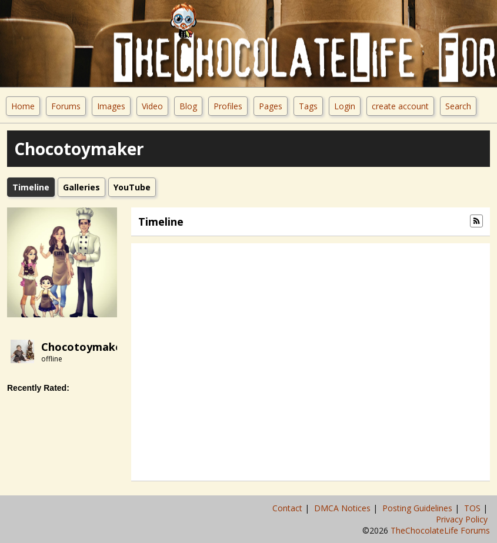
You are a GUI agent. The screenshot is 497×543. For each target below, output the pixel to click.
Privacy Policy (463, 519)
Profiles (228, 106)
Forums (66, 106)
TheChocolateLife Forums (440, 530)
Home (23, 106)
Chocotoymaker (83, 347)
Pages (270, 106)
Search (458, 106)
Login (344, 106)
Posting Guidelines (418, 508)
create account (400, 106)
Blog (188, 106)
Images (111, 106)
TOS (473, 508)
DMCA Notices (343, 508)
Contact (288, 508)
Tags (308, 106)
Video (152, 106)
